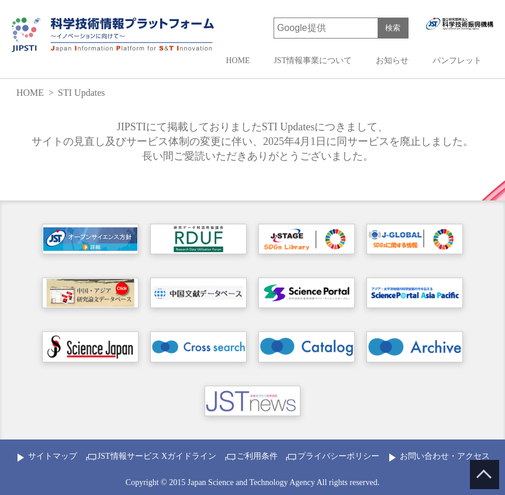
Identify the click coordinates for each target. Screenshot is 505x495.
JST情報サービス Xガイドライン (157, 456)
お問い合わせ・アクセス (445, 456)
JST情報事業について (313, 60)
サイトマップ (52, 456)
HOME (238, 60)
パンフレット (457, 60)
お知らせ (392, 60)
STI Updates (81, 93)
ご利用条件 (257, 456)
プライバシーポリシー (338, 456)
